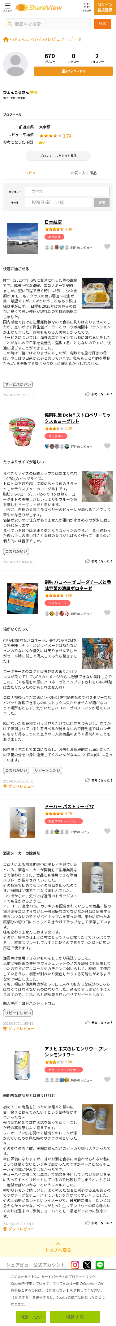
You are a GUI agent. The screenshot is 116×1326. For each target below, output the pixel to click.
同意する (75, 1317)
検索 (102, 23)
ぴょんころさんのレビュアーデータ (47, 39)
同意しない (31, 1317)
